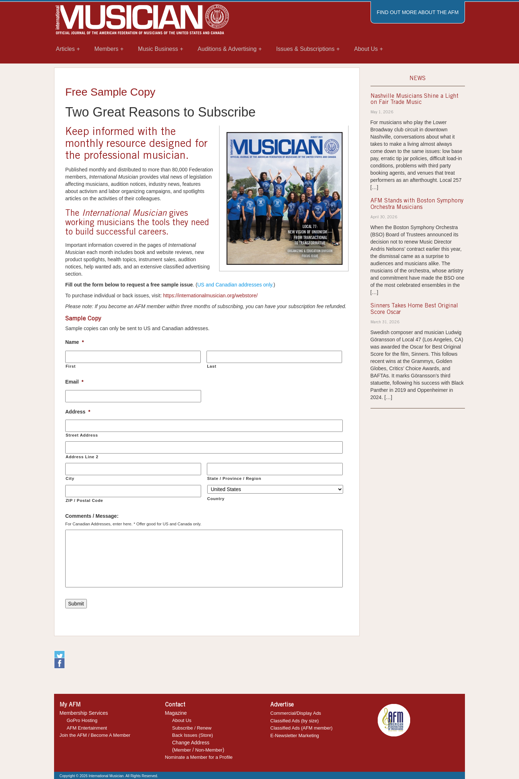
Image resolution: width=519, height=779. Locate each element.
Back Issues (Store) (192, 735)
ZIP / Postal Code (84, 500)
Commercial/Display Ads (295, 713)
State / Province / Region (234, 478)
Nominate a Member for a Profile (199, 757)
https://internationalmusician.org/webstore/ (210, 295)
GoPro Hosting (82, 720)
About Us (181, 720)
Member (182, 750)
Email (74, 382)
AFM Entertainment (87, 728)
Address (77, 412)
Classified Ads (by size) (294, 720)
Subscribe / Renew (192, 728)
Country (216, 498)
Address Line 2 (82, 457)
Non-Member (209, 750)
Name (74, 342)
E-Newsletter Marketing (294, 735)
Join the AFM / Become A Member (94, 735)
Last (211, 366)
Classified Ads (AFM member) (301, 728)
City (70, 478)
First (71, 366)
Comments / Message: (92, 516)
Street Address (82, 435)
